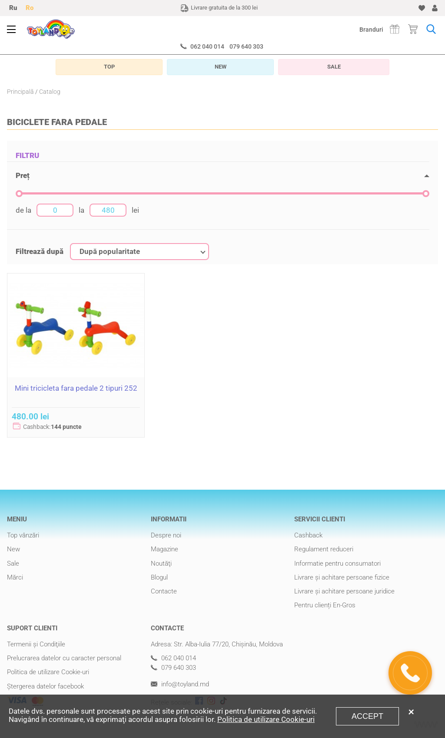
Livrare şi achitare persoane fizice (341, 577)
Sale (13, 563)
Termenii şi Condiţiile (36, 644)
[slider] (19, 193)
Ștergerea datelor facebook (45, 686)
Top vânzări (23, 535)
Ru (13, 8)
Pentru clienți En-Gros (324, 605)
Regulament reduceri (323, 549)
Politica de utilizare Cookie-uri (48, 672)
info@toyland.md (180, 684)
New (13, 549)
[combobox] (139, 251)
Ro (29, 8)
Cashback (308, 535)
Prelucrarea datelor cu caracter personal (64, 658)
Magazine (164, 549)
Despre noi (166, 535)
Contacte (164, 591)
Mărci (15, 577)
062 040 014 (207, 46)
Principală (20, 91)
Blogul (159, 577)
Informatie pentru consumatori (337, 563)
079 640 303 (246, 46)
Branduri (371, 29)
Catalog (49, 91)
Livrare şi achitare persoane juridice (344, 591)
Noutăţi (161, 563)
